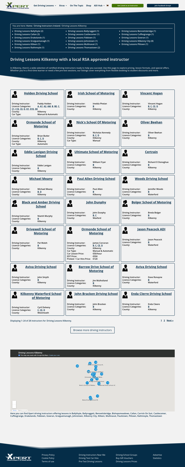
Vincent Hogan (151, 93)
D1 (27, 109)
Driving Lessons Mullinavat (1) (83, 44)
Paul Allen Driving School (96, 178)
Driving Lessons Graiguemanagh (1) (32, 41)
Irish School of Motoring (96, 93)
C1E (17, 109)
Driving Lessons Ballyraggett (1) (83, 31)
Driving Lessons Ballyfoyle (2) (29, 31)
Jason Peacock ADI (151, 229)
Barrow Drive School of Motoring (96, 269)
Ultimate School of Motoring (96, 152)
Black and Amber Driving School (41, 204)
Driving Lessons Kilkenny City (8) (137, 41)
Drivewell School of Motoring (40, 231)
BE (55, 106)
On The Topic (76, 5)
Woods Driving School (151, 178)
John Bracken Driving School (96, 293)
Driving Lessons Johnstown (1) (83, 41)
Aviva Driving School (41, 267)
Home (29, 25)
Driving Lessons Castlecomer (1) (83, 34)
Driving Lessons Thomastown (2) (84, 47)
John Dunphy (96, 202)
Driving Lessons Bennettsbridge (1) (139, 31)
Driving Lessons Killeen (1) (27, 44)
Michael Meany (41, 178)
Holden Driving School (41, 93)
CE (21, 109)
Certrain (151, 152)
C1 (13, 109)
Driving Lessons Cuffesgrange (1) (138, 34)
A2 (45, 106)
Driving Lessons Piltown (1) (135, 44)
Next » (170, 320)
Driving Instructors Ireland (47, 25)
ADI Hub (98, 5)
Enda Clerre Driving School (151, 293)
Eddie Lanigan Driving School (41, 154)
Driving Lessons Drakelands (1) (30, 37)
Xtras (62, 5)
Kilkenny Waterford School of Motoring (40, 295)
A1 (41, 106)
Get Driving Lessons (44, 5)
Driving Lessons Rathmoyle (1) (29, 47)
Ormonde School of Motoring (41, 124)
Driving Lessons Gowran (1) (135, 37)
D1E (32, 109)
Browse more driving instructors (92, 330)
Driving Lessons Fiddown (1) (82, 37)
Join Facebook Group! (163, 6)
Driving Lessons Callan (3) (27, 34)
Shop (88, 5)
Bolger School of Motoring (151, 202)
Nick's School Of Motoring (96, 122)
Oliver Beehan (151, 122)
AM (49, 106)
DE (36, 109)
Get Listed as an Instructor (127, 6)
